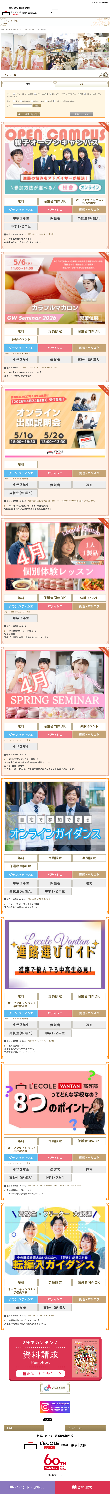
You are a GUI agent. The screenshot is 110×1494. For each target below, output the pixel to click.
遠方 (16, 101)
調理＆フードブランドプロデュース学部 (66, 94)
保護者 (48, 101)
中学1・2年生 (37, 101)
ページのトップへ (75, 1428)
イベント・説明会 (29, 1487)
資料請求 (84, 1487)
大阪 (82, 84)
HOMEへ (10, 1428)
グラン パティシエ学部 (23, 94)
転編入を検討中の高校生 (64, 101)
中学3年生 (25, 101)
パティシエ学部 (41, 94)
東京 (28, 84)
